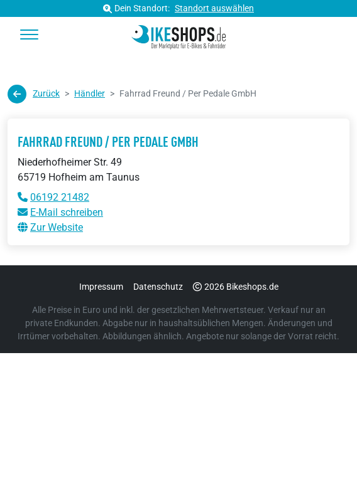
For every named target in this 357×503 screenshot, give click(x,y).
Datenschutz (158, 287)
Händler (89, 93)
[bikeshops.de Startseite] (178, 35)
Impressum (101, 287)
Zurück (34, 94)
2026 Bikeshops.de (235, 287)
